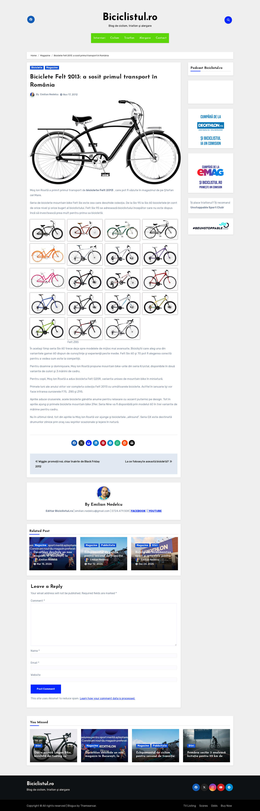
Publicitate (108, 545)
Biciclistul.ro (130, 18)
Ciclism (114, 38)
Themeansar (88, 804)
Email (35, 661)
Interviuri (99, 38)
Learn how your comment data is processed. (107, 697)
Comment (38, 599)
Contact (161, 38)
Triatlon (129, 38)
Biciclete (36, 67)
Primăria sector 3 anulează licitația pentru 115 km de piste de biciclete (206, 755)
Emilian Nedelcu (49, 94)
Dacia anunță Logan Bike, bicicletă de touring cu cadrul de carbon (52, 755)
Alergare (145, 38)
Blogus (71, 804)
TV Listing (189, 804)
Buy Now (226, 804)
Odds (214, 804)
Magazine (52, 67)
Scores (203, 804)
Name (35, 649)
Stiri (155, 545)
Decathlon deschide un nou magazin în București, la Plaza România (52, 556)
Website (35, 673)
